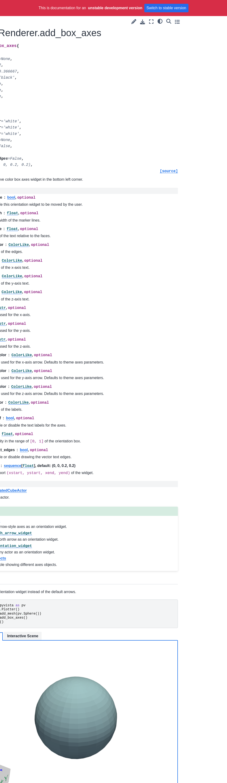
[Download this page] (184, 22)
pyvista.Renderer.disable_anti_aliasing (35, 250)
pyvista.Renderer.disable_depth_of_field (35, 263)
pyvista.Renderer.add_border (34, 38)
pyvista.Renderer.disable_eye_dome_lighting (35, 290)
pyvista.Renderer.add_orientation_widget (34, 157)
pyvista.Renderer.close (34, 201)
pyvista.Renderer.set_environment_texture (34, 747)
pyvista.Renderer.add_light (35, 130)
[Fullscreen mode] (192, 21)
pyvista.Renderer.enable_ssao (34, 460)
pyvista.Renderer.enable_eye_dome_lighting (34, 408)
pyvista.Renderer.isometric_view (35, 526)
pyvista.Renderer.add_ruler (35, 170)
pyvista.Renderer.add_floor (35, 91)
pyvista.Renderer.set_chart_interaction (34, 721)
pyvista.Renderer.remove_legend (34, 662)
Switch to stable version (166, 8)
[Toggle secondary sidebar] (218, 21)
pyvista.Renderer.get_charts (34, 473)
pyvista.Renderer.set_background (34, 707)
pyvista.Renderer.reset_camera (34, 676)
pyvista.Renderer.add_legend (34, 104)
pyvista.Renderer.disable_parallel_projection (35, 316)
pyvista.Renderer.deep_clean (34, 224)
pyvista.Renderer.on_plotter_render (34, 539)
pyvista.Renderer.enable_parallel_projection (34, 434)
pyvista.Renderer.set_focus (35, 760)
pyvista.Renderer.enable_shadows (34, 447)
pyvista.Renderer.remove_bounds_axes (34, 604)
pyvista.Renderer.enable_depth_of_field (34, 381)
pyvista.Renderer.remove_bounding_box (34, 591)
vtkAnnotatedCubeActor (103, 490)
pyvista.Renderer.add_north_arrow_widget (34, 144)
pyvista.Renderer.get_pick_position (35, 500)
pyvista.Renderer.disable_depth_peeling (35, 277)
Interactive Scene (120, 636)
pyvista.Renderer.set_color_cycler (34, 734)
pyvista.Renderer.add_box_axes (34, 65)
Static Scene (86, 636)
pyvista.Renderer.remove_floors (34, 650)
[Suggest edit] (175, 21)
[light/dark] (201, 21)
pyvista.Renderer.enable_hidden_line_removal (35, 421)
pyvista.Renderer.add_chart (35, 78)
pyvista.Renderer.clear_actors (35, 190)
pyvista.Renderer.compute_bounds (34, 211)
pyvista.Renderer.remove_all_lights (34, 565)
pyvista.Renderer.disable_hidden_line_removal (35, 303)
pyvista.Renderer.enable (34, 355)
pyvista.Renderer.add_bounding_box (34, 52)
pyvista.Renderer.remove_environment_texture (34, 633)
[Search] (210, 21)
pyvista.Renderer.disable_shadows (35, 329)
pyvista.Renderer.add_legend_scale (34, 117)
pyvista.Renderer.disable (35, 237)
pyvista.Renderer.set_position (34, 773)
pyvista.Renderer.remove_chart (34, 618)
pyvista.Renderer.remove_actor (34, 552)
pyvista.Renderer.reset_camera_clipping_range (35, 691)
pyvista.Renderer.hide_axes (34, 513)
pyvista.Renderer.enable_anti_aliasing (34, 368)
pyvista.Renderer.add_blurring (34, 25)
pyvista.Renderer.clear (34, 180)
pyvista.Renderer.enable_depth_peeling (34, 395)
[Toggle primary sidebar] (64, 21)
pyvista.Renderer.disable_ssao (35, 342)
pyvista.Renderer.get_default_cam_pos (34, 486)
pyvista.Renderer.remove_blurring (34, 578)
